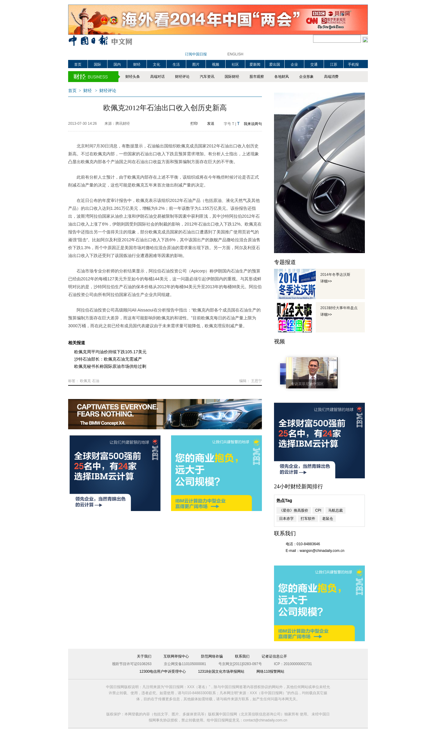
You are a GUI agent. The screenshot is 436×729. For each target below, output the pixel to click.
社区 (235, 64)
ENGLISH (235, 54)
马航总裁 (335, 510)
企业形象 (306, 76)
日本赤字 (286, 518)
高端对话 (157, 76)
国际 (97, 64)
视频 (215, 64)
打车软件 (308, 518)
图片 (196, 64)
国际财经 (232, 76)
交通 (314, 64)
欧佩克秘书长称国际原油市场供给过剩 (110, 366)
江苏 (333, 64)
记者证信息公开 (274, 656)
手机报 (353, 64)
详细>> (326, 281)
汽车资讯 (207, 76)
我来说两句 (253, 124)
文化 (156, 64)
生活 (176, 64)
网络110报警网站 (270, 671)
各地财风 (281, 76)
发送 (210, 123)
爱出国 (274, 64)
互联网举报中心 (176, 656)
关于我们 (144, 656)
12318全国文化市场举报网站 (221, 671)
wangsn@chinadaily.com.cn (322, 551)
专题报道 (285, 262)
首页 (77, 64)
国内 (117, 64)
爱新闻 (254, 64)
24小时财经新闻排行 (298, 486)
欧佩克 (85, 381)
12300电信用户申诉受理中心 (163, 671)
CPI (318, 510)
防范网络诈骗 (212, 656)
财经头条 (132, 76)
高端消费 (331, 76)
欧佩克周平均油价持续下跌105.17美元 (110, 351)
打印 (194, 123)
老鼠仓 (327, 518)
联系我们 (242, 656)
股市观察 (256, 76)
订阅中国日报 (196, 54)
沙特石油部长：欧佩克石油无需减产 (108, 359)
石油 (95, 381)
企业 (294, 64)
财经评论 (182, 76)
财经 (136, 64)
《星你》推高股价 (293, 510)
